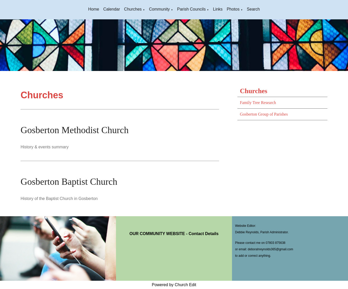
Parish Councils (191, 9)
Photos (233, 9)
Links (217, 9)
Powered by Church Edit (174, 285)
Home (93, 9)
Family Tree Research (258, 102)
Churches (132, 9)
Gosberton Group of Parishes (264, 114)
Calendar (111, 9)
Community (159, 9)
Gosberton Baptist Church (69, 181)
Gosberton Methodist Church (75, 130)
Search (253, 9)
